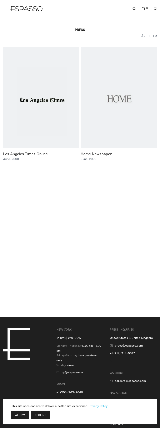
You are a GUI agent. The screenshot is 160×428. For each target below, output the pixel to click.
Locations (116, 424)
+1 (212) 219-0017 (68, 338)
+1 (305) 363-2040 (69, 392)
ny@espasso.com (73, 372)
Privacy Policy (98, 406)
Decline (40, 415)
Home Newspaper (96, 154)
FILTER (152, 36)
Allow (20, 415)
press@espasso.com (129, 345)
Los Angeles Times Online (25, 154)
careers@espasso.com (130, 381)
